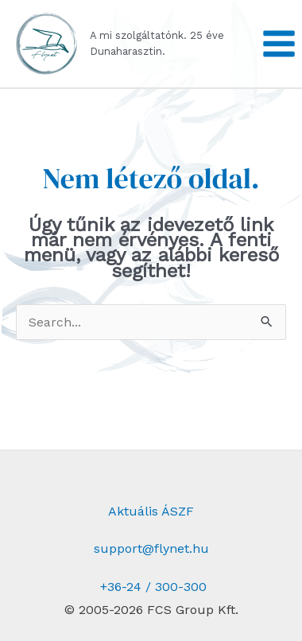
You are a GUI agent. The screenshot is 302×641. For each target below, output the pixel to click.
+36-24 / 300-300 (151, 586)
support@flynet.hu (151, 548)
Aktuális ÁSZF (151, 511)
